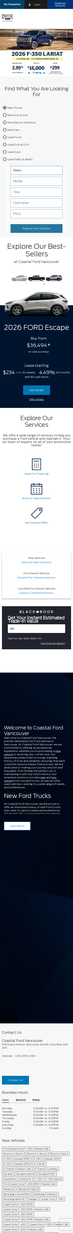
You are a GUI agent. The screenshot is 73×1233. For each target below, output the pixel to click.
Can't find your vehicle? (53, 643)
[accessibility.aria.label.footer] (54, 1227)
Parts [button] (36, 986)
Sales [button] (5, 986)
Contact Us (15, 966)
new (43, 777)
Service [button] (21, 986)
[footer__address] (36, 932)
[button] (12, 4)
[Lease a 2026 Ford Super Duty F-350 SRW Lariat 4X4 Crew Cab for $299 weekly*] (36, 52)
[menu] (66, 17)
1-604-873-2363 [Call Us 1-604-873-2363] (25, 942)
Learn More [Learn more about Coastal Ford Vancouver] (17, 826)
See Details (36, 390)
